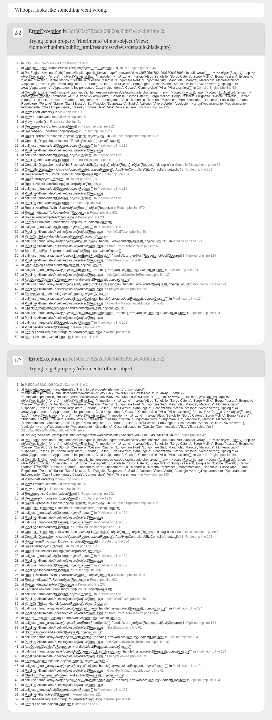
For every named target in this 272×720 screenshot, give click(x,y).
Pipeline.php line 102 (112, 155)
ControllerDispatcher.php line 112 (134, 136)
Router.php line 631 (104, 212)
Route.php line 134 (115, 174)
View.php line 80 (74, 117)
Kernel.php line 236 (91, 217)
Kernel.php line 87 (119, 332)
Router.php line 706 (87, 203)
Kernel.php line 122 (87, 327)
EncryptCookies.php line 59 (126, 289)
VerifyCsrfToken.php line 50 (126, 232)
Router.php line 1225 (97, 131)
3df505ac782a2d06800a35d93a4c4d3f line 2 (115, 31)
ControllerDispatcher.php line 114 (96, 160)
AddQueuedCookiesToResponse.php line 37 (138, 275)
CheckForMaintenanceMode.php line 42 (135, 303)
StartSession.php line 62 (124, 260)
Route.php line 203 (198, 169)
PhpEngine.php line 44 (140, 68)
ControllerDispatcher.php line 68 (197, 165)
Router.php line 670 (131, 208)
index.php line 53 (87, 337)
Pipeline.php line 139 (112, 145)
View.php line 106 (70, 112)
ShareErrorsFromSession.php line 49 (133, 246)
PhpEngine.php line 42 (190, 435)
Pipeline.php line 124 (187, 241)
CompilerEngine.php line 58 (216, 88)
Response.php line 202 (97, 126)
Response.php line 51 (65, 122)
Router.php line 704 (83, 179)
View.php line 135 (156, 107)
